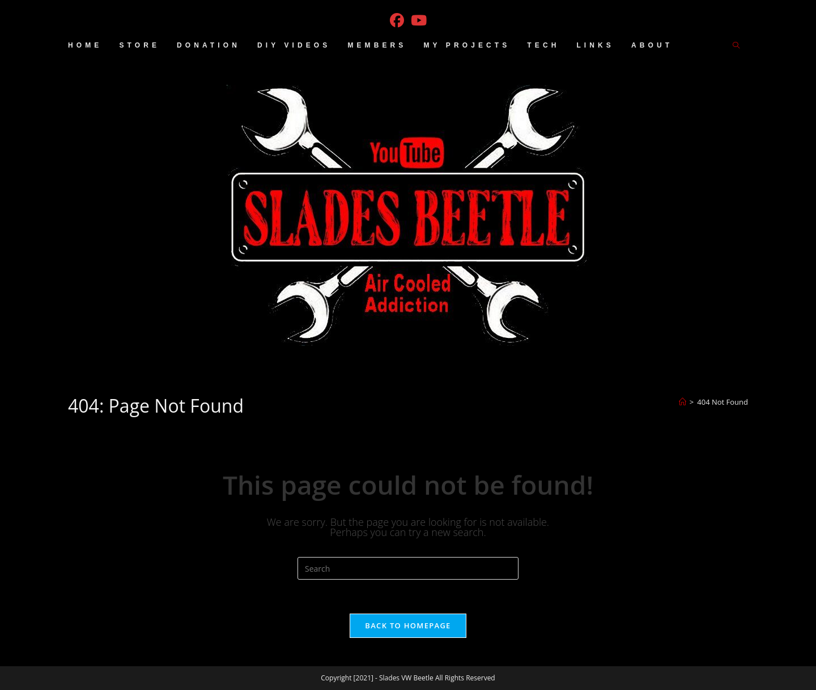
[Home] (682, 402)
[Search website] (736, 45)
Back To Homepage (407, 625)
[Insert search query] (408, 568)
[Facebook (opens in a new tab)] (396, 20)
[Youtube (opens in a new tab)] (418, 20)
